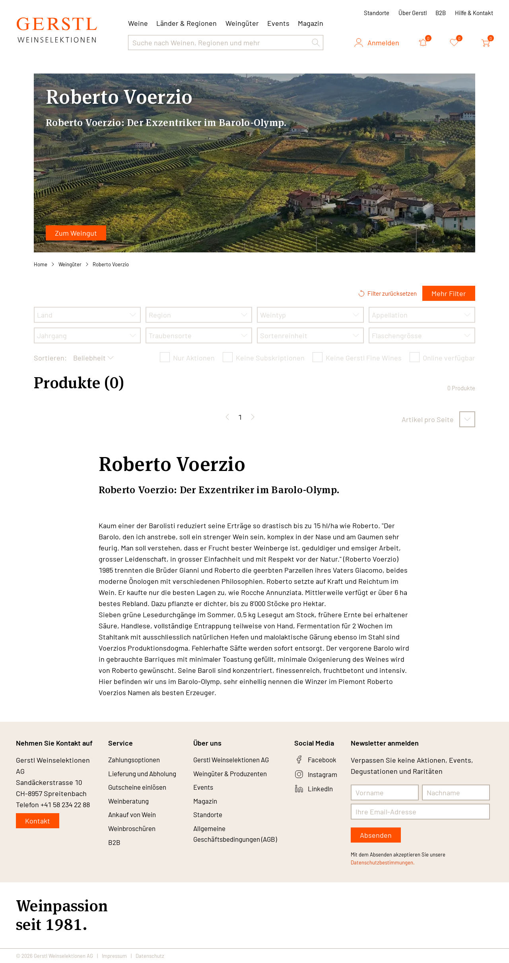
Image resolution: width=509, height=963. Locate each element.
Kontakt (37, 820)
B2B (440, 12)
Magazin (310, 23)
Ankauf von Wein (134, 817)
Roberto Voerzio (111, 264)
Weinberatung (130, 802)
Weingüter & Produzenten (234, 774)
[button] (316, 42)
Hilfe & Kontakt (474, 12)
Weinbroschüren (134, 831)
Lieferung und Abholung (146, 774)
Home (40, 264)
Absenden (376, 835)
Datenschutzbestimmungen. (383, 862)
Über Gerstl (412, 12)
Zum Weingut (76, 233)
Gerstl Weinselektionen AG (235, 760)
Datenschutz (150, 956)
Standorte (376, 12)
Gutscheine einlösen (140, 788)
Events (278, 23)
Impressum (114, 956)
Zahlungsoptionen (136, 760)
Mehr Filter (448, 293)
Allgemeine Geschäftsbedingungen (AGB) (230, 842)
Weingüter (242, 23)
